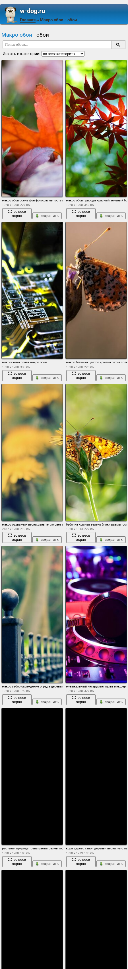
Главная (28, 19)
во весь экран (17, 213)
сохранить (47, 216)
